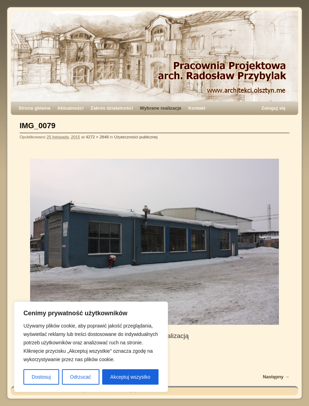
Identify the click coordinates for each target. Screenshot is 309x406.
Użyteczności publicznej (135, 137)
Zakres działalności (112, 108)
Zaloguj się (273, 108)
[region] (91, 347)
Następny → (276, 376)
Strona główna (34, 108)
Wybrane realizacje (161, 108)
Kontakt (196, 108)
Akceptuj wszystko (130, 377)
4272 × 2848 (97, 137)
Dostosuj (41, 377)
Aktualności (70, 108)
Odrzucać (80, 377)
